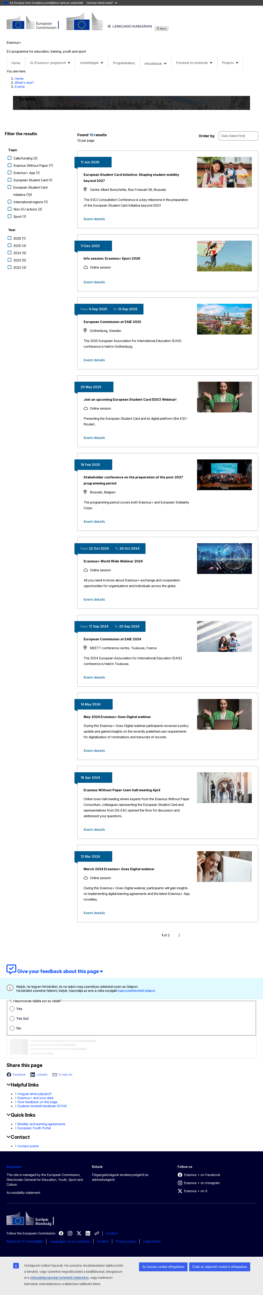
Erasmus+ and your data (35, 1098)
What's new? (24, 83)
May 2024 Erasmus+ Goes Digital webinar (117, 717)
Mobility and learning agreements (41, 1124)
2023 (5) (19, 260)
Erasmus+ (14, 1167)
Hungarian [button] (130, 26)
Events (20, 87)
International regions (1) (30, 202)
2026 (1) (19, 238)
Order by (207, 136)
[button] (17, 1074)
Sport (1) (19, 217)
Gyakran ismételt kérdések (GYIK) (42, 1106)
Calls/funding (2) (25, 158)
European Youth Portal (34, 1128)
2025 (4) (19, 246)
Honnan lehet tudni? (102, 2)
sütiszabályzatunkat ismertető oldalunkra (59, 1277)
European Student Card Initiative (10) (30, 191)
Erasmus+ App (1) (26, 173)
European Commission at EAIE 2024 (112, 639)
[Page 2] (179, 935)
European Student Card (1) (32, 180)
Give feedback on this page (37, 1102)
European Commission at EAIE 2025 (112, 322)
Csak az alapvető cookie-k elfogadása (219, 1266)
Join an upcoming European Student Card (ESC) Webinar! (130, 399)
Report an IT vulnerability (24, 1241)
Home (15, 63)
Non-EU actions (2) (27, 209)
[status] (129, 136)
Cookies (103, 1241)
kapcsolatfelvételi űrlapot (136, 991)
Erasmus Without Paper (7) (33, 166)
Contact (112, 1233)
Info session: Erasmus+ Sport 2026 (112, 258)
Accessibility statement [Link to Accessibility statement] (23, 1193)
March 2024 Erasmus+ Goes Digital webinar (119, 869)
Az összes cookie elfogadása (163, 1266)
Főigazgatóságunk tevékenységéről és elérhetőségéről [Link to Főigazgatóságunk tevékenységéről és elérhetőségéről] (120, 1177)
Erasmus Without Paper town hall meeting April (122, 790)
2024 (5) (19, 253)
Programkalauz (124, 63)
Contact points (28, 1146)
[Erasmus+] (54, 29)
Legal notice (152, 1241)
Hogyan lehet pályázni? (34, 1094)
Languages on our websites (70, 1241)
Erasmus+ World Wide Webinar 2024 (113, 561)
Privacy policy (125, 1241)
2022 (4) (19, 268)
